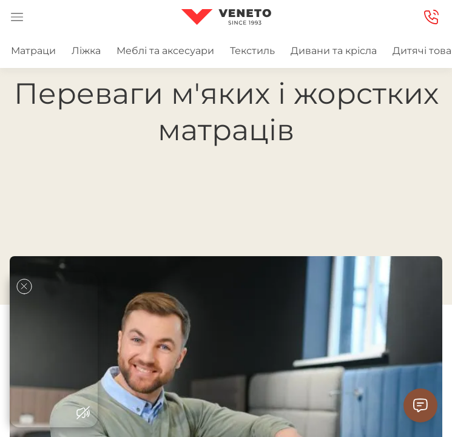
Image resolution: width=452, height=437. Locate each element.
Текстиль (252, 50)
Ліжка (86, 50)
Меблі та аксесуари (165, 50)
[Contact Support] (420, 405)
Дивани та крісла (334, 50)
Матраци (33, 50)
